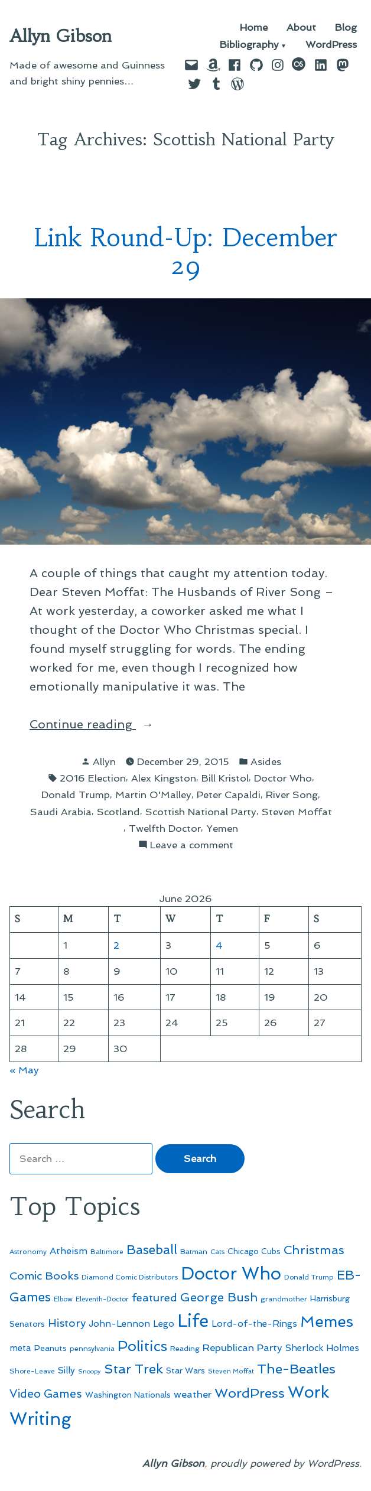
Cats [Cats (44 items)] (217, 1252)
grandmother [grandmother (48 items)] (284, 1299)
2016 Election (93, 778)
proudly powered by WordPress (284, 1463)
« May (24, 1070)
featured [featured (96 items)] (154, 1297)
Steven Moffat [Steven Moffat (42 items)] (231, 1371)
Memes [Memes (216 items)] (326, 1321)
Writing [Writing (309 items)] (40, 1419)
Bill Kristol (225, 778)
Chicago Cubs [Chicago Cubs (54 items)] (254, 1251)
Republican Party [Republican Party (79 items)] (242, 1347)
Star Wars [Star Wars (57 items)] (185, 1370)
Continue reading (112, 724)
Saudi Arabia (61, 812)
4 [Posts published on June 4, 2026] (219, 945)
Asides (265, 761)
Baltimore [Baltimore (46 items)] (106, 1252)
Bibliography (249, 45)
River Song (292, 794)
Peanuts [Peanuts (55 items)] (50, 1348)
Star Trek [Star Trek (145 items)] (133, 1368)
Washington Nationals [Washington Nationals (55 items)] (128, 1394)
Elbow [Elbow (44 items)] (63, 1299)
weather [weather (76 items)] (192, 1394)
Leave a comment (191, 845)
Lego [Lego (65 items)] (163, 1324)
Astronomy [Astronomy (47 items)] (28, 1252)
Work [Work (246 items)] (308, 1392)
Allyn (104, 761)
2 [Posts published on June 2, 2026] (116, 945)
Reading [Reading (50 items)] (185, 1348)
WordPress (331, 45)
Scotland (118, 812)
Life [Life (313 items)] (193, 1321)
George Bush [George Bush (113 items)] (219, 1297)
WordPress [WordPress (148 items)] (249, 1393)
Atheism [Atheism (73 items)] (68, 1250)
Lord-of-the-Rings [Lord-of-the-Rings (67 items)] (254, 1324)
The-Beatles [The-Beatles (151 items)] (296, 1368)
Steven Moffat (297, 812)
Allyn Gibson (60, 36)
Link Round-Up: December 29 (185, 252)
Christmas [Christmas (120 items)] (314, 1250)
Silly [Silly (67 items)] (66, 1370)
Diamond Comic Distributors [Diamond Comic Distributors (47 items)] (130, 1277)
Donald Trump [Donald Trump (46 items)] (309, 1277)
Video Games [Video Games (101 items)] (45, 1394)
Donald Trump (75, 794)
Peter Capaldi (229, 794)
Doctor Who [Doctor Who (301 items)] (231, 1274)
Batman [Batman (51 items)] (193, 1251)
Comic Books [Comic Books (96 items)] (44, 1275)
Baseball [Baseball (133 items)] (151, 1249)
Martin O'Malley (153, 794)
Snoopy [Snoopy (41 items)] (89, 1371)
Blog (346, 27)
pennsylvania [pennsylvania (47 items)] (92, 1348)
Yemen (222, 828)
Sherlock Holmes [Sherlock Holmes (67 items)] (322, 1348)
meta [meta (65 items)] (20, 1348)
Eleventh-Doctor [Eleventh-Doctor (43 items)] (102, 1299)
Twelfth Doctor (165, 828)
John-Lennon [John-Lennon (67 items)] (119, 1324)
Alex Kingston (163, 778)
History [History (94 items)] (67, 1323)
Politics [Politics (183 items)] (142, 1346)
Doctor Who (283, 778)
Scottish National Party (200, 812)
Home (254, 27)
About (301, 27)
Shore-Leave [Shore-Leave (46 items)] (32, 1371)
